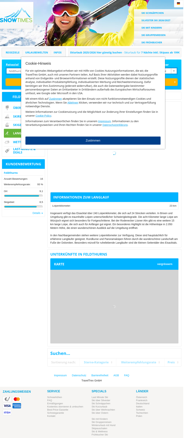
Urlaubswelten (36, 52)
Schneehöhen (54, 397)
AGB (116, 375)
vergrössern (164, 264)
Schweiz (140, 409)
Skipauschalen (99, 428)
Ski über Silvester (101, 400)
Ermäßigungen (55, 403)
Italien (139, 406)
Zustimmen (55, 98)
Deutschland (142, 403)
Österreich (141, 397)
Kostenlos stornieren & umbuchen (65, 406)
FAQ (126, 375)
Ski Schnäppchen (101, 403)
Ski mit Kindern (100, 419)
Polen (139, 416)
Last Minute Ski (100, 397)
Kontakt (51, 416)
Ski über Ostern (100, 412)
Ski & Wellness (99, 431)
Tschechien (142, 412)
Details (37, 213)
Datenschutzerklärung (115, 124)
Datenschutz (79, 375)
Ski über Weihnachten (103, 409)
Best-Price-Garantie (57, 409)
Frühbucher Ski (100, 434)
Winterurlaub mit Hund (103, 425)
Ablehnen (72, 102)
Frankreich (141, 400)
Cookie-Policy (43, 115)
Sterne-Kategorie (96, 362)
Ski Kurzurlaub (99, 406)
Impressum (104, 121)
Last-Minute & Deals (24, 150)
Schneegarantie (55, 412)
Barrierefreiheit (99, 375)
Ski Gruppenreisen (102, 422)
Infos (58, 52)
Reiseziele (13, 52)
